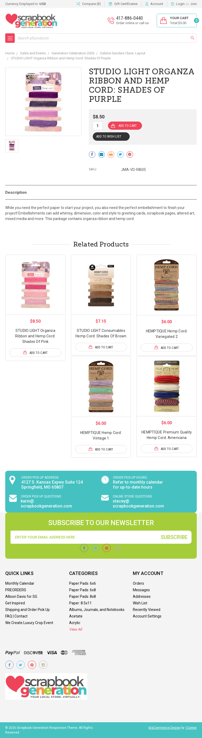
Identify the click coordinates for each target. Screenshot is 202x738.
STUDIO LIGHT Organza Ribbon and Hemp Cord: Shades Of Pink (35, 336)
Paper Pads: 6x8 (82, 590)
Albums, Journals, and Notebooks (96, 610)
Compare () (88, 4)
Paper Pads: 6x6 (82, 583)
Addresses (142, 596)
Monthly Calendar (19, 583)
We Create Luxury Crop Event (29, 623)
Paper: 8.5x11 (80, 603)
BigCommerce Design (165, 728)
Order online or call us (132, 23)
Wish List (140, 603)
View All (75, 629)
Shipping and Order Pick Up (27, 610)
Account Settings (147, 616)
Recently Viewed (146, 610)
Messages (141, 590)
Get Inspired (15, 603)
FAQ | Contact (16, 616)
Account (156, 4)
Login (180, 4)
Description (16, 192)
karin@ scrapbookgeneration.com (46, 504)
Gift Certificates (126, 4)
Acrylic (74, 623)
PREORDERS (15, 590)
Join (193, 4)
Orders (138, 583)
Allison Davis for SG (21, 596)
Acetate (76, 616)
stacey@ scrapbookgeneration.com (138, 504)
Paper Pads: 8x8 (82, 596)
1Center (191, 728)
